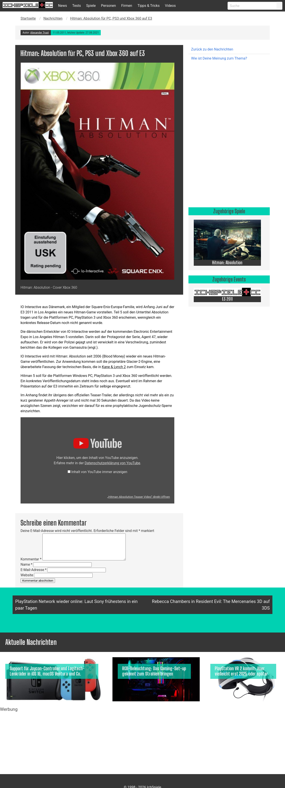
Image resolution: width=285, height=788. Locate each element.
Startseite (28, 18)
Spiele (91, 6)
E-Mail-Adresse (33, 570)
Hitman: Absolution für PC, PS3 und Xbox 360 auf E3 (111, 18)
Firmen (126, 6)
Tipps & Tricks (148, 6)
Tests (76, 6)
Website (27, 575)
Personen (108, 6)
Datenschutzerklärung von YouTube (112, 463)
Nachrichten (52, 18)
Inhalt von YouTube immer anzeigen (99, 472)
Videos (170, 6)
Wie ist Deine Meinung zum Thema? (219, 58)
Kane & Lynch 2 (114, 367)
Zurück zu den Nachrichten (212, 49)
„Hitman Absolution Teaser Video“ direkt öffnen (138, 496)
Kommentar (31, 559)
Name (26, 564)
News (62, 6)
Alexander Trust (39, 32)
